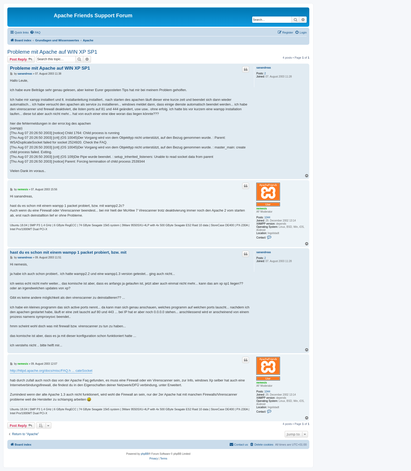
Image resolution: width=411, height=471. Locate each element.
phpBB (145, 453)
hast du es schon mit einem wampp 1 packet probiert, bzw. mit (68, 252)
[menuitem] (35, 32)
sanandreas (263, 67)
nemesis (261, 208)
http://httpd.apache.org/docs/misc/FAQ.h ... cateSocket (51, 371)
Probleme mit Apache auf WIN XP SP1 (52, 52)
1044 (267, 217)
